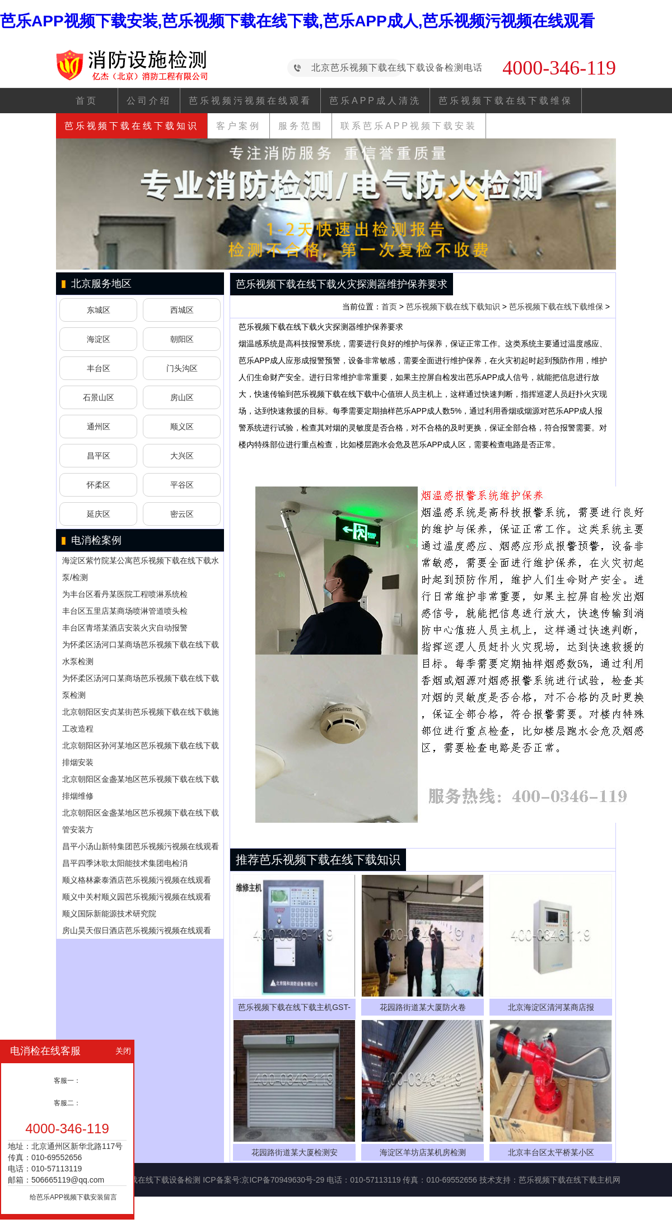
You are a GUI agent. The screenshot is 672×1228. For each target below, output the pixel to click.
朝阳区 (182, 339)
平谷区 (182, 484)
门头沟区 (182, 368)
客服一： (67, 1081)
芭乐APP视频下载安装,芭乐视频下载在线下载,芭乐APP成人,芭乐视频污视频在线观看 (297, 21)
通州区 (98, 426)
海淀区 (98, 339)
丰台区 (98, 368)
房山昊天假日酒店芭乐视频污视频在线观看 (136, 930)
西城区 (182, 309)
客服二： (67, 1103)
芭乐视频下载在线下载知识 (131, 126)
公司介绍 (149, 100)
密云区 (182, 513)
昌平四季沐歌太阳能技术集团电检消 (125, 863)
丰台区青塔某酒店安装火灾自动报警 (125, 627)
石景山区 (98, 397)
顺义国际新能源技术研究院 (109, 913)
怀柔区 (98, 484)
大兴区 (182, 455)
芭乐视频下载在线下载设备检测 (145, 1179)
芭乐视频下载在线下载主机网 (569, 1179)
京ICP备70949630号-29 (282, 1179)
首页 (87, 100)
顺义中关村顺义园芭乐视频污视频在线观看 (136, 896)
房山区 (182, 397)
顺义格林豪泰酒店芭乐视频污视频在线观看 (136, 879)
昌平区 (98, 455)
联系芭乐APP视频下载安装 (408, 126)
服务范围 (300, 126)
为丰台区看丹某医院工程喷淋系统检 (125, 594)
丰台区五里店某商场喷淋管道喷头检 (125, 610)
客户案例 (238, 126)
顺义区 (182, 426)
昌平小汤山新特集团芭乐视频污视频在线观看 (140, 846)
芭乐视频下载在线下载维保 (505, 100)
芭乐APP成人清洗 (375, 100)
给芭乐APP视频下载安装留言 (73, 1197)
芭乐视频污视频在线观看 (250, 100)
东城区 (98, 309)
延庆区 (98, 513)
